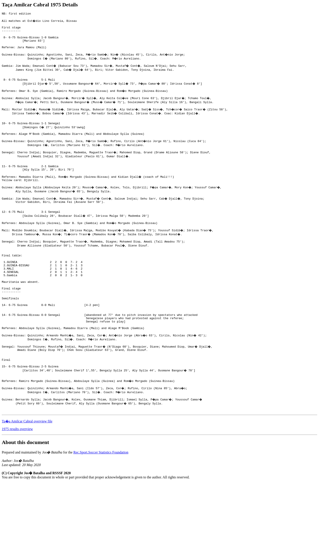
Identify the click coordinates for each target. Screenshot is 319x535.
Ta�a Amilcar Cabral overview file (27, 473)
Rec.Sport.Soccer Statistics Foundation (100, 504)
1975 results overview (17, 481)
